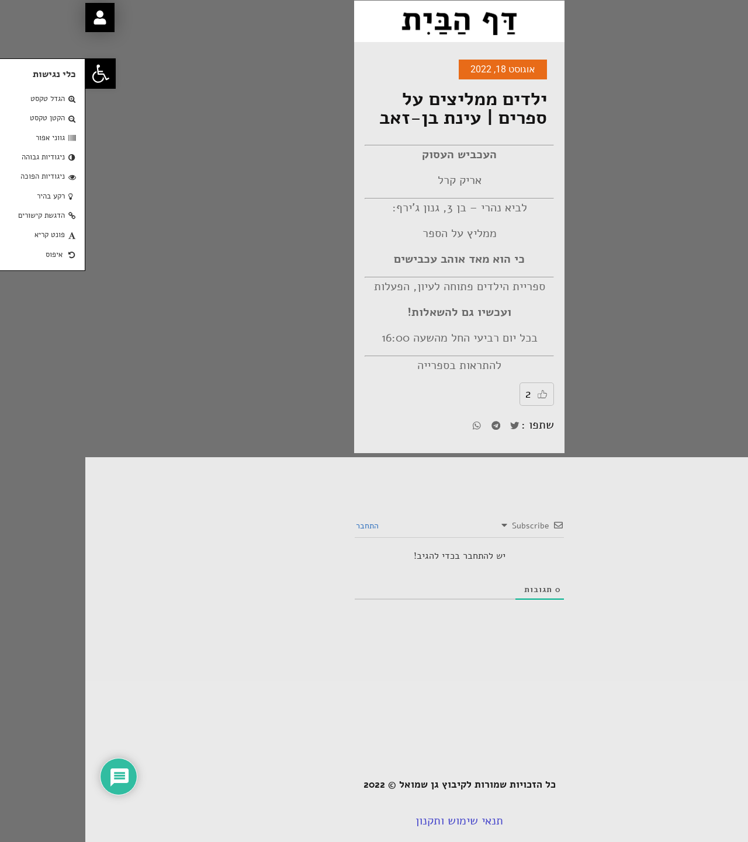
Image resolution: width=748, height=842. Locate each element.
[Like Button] (457, 394)
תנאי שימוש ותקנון (374, 821)
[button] (15, 73)
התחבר (283, 525)
